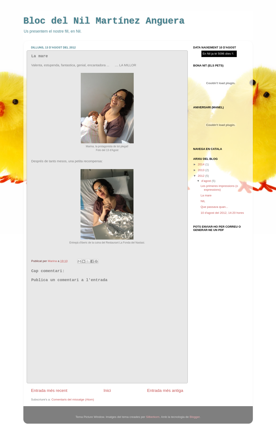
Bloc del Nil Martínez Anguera (104, 21)
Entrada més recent (49, 390)
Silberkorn (153, 417)
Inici (107, 390)
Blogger (195, 417)
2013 (201, 170)
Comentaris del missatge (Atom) (72, 399)
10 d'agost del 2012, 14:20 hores (222, 212)
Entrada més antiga (165, 390)
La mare (206, 195)
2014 (201, 164)
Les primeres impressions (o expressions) (219, 187)
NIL (203, 201)
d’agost (206, 181)
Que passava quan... (214, 206)
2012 (201, 175)
